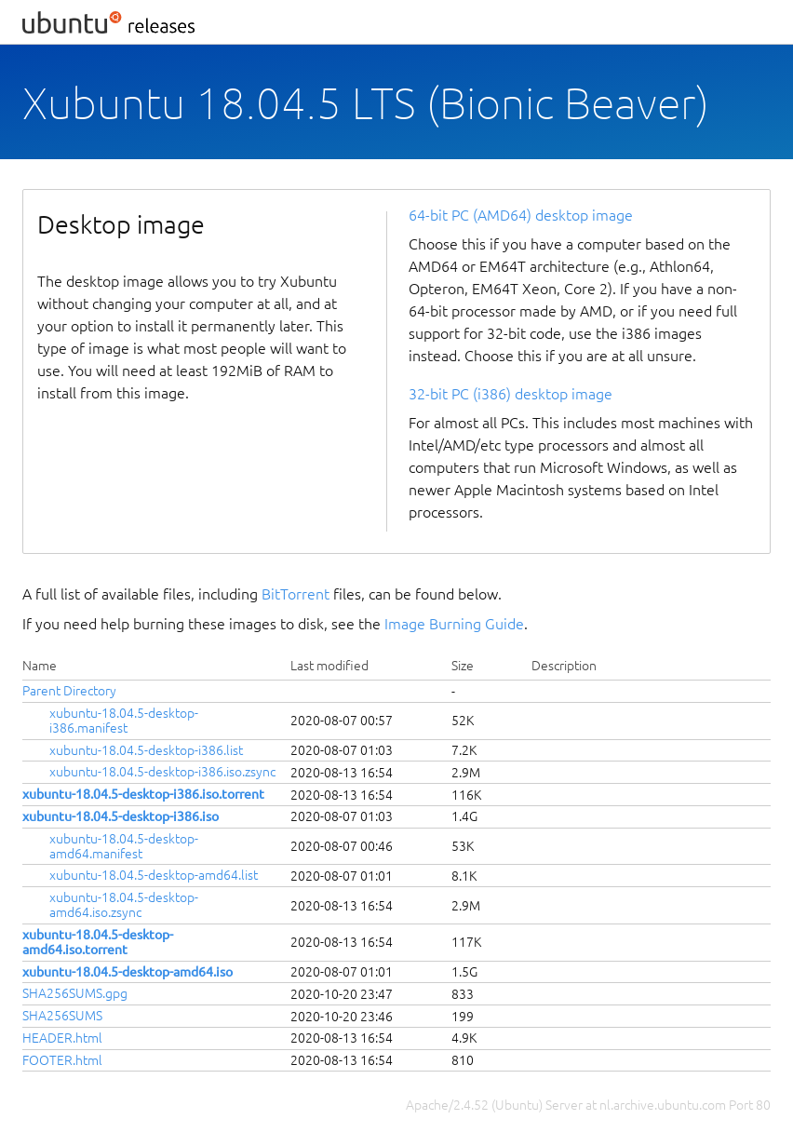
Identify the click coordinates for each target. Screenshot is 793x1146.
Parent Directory (69, 690)
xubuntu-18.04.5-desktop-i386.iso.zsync (162, 771)
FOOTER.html (62, 1060)
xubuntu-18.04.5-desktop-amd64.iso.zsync (123, 905)
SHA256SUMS (62, 1015)
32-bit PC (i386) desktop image (510, 393)
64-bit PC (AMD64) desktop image (521, 215)
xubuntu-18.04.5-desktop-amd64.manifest (123, 846)
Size (462, 665)
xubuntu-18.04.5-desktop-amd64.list (153, 875)
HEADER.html (62, 1038)
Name (39, 665)
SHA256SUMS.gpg (75, 993)
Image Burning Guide (454, 623)
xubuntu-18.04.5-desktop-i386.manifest (123, 720)
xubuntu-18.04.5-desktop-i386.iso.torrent (143, 794)
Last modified (329, 665)
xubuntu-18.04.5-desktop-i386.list (146, 750)
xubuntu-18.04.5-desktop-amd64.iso (127, 971)
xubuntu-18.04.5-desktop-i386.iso (120, 816)
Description (564, 665)
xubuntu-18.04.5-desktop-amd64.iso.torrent (97, 942)
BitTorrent (295, 594)
